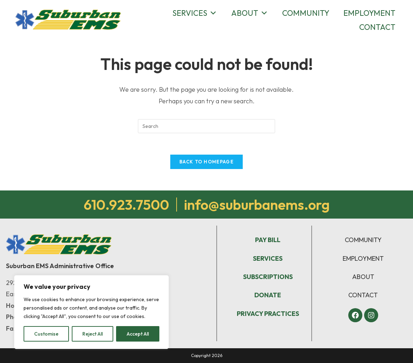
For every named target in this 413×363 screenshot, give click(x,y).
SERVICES (267, 258)
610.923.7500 (126, 204)
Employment (369, 13)
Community (305, 13)
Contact (377, 27)
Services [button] (194, 13)
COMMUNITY (363, 240)
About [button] (249, 13)
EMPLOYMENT (363, 258)
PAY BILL (267, 240)
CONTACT (363, 295)
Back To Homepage (206, 161)
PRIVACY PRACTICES (268, 314)
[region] (91, 312)
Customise (46, 334)
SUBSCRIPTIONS (268, 277)
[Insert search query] (206, 126)
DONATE (267, 295)
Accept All (138, 334)
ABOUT (363, 277)
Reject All (92, 334)
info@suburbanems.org (257, 204)
